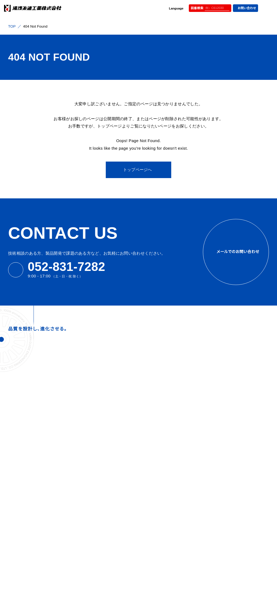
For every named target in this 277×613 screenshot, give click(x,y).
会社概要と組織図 (163, 400)
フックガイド (216, 427)
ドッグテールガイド (221, 420)
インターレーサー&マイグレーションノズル (237, 396)
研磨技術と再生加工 (164, 443)
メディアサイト (193, 340)
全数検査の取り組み (164, 450)
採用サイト (149, 340)
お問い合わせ (244, 8)
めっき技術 (157, 465)
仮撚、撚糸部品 (218, 542)
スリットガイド (217, 434)
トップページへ (137, 169)
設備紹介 (156, 408)
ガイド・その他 (217, 463)
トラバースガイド (219, 405)
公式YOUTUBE (241, 340)
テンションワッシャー (223, 506)
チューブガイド (218, 499)
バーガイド (215, 477)
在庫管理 (156, 472)
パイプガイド (216, 485)
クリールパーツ (218, 456)
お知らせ (153, 499)
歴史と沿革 (157, 415)
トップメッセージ (161, 393)
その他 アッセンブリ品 (223, 535)
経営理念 (156, 386)
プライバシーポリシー (164, 536)
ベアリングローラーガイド (226, 470)
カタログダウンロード (164, 515)
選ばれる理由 (159, 427)
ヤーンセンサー (218, 521)
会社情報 (155, 377)
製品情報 (213, 377)
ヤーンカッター (218, 528)
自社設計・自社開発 (164, 457)
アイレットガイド (218, 492)
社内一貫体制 (159, 436)
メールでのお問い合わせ (236, 252)
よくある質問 (156, 491)
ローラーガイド (218, 449)
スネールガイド (218, 412)
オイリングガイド (219, 386)
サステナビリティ (159, 484)
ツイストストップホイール (226, 441)
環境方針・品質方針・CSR (164, 525)
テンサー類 (215, 513)
